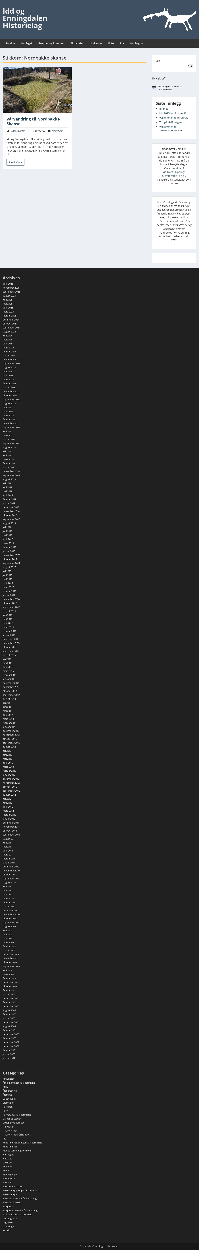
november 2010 (11, 870)
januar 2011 (9, 862)
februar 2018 (9, 547)
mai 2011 (7, 846)
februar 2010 (9, 902)
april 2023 (8, 375)
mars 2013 (8, 766)
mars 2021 (8, 435)
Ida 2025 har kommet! (172, 113)
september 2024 (11, 327)
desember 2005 (11, 1006)
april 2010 (8, 894)
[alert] (174, 88)
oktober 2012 (10, 786)
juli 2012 (7, 798)
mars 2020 (8, 459)
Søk (158, 60)
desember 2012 (11, 778)
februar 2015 (9, 675)
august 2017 (9, 567)
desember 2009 (11, 910)
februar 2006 (9, 1002)
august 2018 (9, 523)
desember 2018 (11, 507)
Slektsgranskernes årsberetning (20, 1198)
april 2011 (8, 850)
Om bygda (136, 43)
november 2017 (11, 555)
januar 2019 (9, 503)
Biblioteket (8, 1102)
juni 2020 (7, 455)
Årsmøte (7, 1094)
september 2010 (11, 878)
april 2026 (8, 283)
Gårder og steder (12, 1118)
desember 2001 (11, 1046)
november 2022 (11, 391)
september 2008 (11, 966)
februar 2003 (9, 1038)
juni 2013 (7, 754)
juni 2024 (7, 335)
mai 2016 (7, 619)
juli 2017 (7, 571)
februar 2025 (9, 315)
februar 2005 (9, 1014)
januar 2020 (9, 467)
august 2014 (9, 698)
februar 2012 (9, 814)
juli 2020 (7, 451)
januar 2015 (9, 679)
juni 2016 (7, 615)
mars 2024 (8, 347)
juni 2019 (7, 487)
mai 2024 (7, 339)
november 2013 (11, 734)
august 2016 (9, 611)
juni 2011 (7, 842)
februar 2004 (9, 1030)
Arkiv (5, 1086)
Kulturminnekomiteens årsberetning (22, 1142)
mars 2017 (8, 587)
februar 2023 (9, 383)
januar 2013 (9, 774)
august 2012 (9, 794)
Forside (10, 43)
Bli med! (164, 108)
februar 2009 (9, 946)
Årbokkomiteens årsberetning (19, 1082)
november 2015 (11, 643)
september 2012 (11, 790)
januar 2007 (9, 994)
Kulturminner (10, 1146)
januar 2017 (9, 595)
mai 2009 (7, 934)
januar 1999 (9, 1058)
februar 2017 (9, 591)
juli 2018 (7, 527)
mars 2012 (8, 810)
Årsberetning (10, 1090)
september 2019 (11, 475)
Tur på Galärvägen (170, 122)
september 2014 (11, 695)
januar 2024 (9, 355)
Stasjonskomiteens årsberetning (20, 1210)
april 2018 (8, 539)
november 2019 (11, 471)
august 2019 (9, 479)
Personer (7, 1166)
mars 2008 (8, 974)
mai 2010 (7, 890)
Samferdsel (9, 1178)
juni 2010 (7, 886)
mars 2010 (8, 898)
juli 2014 (7, 702)
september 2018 (11, 519)
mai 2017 (7, 579)
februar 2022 (9, 419)
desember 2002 (11, 1042)
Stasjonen (8, 1206)
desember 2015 (11, 639)
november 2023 (11, 359)
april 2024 (8, 343)
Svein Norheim (18, 130)
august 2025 (9, 295)
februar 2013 (9, 770)
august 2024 (9, 331)
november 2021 (11, 423)
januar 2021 (9, 439)
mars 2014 (8, 718)
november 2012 (11, 782)
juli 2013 (7, 750)
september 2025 (11, 291)
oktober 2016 (10, 603)
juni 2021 (7, 431)
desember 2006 (11, 998)
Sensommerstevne (13, 1186)
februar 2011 (9, 858)
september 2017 (11, 563)
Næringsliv (8, 1154)
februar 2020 (9, 463)
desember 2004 (11, 1022)
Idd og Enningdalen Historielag (25, 18)
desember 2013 (11, 730)
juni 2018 (7, 531)
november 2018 (11, 511)
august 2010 (9, 882)
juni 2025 (7, 299)
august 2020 (9, 447)
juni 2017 (7, 575)
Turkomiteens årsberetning (17, 1214)
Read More (15, 162)
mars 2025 (8, 311)
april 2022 (8, 411)
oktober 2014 (10, 691)
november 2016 (11, 599)
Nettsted (7, 1158)
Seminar (7, 1182)
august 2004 (9, 1026)
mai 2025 (7, 303)
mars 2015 (8, 671)
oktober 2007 (10, 986)
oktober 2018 (10, 515)
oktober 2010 (10, 874)
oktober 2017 (10, 559)
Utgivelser (96, 43)
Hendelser (8, 1126)
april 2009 (8, 938)
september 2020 (11, 443)
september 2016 (11, 607)
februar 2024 (9, 351)
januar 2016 (9, 635)
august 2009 (9, 926)
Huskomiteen (10, 1130)
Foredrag (7, 1106)
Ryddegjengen (10, 1174)
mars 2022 (8, 415)
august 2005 (9, 1010)
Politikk (7, 1170)
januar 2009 (9, 950)
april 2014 (8, 714)
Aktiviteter (77, 43)
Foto (111, 43)
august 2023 (9, 367)
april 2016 (8, 623)
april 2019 (8, 495)
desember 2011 (11, 822)
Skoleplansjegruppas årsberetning (21, 1190)
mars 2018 (8, 543)
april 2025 (8, 307)
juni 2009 (7, 930)
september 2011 (11, 834)
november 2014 (11, 687)
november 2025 (11, 287)
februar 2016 (9, 631)
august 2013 (9, 746)
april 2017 (8, 583)
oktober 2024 (10, 323)
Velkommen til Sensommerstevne (170, 128)
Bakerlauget (9, 1098)
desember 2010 (11, 866)
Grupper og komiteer (51, 43)
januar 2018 (9, 551)
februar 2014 (9, 722)
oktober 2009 (10, 918)
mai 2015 (7, 663)
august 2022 (9, 403)
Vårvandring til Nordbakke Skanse (33, 121)
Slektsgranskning (12, 1202)
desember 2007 (11, 982)
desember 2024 (11, 319)
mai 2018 (7, 535)
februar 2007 (9, 990)
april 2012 (8, 806)
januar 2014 (9, 726)
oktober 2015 (10, 647)
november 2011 (11, 826)
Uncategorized (10, 1218)
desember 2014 (11, 683)
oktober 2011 (10, 830)
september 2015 (11, 651)
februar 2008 (9, 978)
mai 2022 (7, 407)
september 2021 (11, 427)
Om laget (26, 43)
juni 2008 (7, 970)
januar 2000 (9, 1054)
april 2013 (8, 762)
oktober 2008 (10, 962)
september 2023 (11, 363)
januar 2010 (9, 906)
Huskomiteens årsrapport (17, 1134)
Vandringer (57, 130)
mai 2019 (7, 491)
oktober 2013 (10, 738)
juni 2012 (7, 802)
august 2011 (9, 838)
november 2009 (11, 914)
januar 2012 (9, 818)
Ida (122, 43)
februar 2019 (9, 499)
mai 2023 (7, 371)
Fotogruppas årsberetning (17, 1114)
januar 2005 (9, 1018)
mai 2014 (7, 710)
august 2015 (9, 655)
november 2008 (11, 958)
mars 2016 (8, 627)
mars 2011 (8, 854)
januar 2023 (9, 387)
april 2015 (8, 667)
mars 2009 (8, 942)
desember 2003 (11, 1034)
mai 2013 (7, 758)
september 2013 (11, 742)
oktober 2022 (10, 395)
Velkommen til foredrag (173, 117)
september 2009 (11, 922)
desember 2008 (11, 954)
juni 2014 (7, 706)
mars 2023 (8, 379)
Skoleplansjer (10, 1194)
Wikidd (6, 1230)
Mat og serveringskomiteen (17, 1150)
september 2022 (11, 399)
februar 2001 (9, 1050)
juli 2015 (7, 659)
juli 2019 (7, 483)
